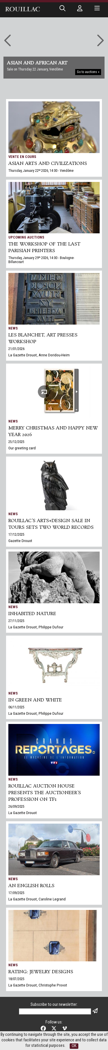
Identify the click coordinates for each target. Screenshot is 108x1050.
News (13, 328)
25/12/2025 (16, 442)
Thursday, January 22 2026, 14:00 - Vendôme (40, 171)
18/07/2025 (16, 979)
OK (74, 1045)
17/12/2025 (16, 535)
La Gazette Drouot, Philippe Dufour (35, 627)
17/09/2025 (16, 893)
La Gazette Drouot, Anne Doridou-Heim (39, 355)
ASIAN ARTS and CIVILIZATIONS (47, 163)
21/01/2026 (16, 349)
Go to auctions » (88, 72)
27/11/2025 (16, 621)
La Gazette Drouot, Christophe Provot (37, 985)
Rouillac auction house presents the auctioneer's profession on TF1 (44, 793)
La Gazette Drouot (22, 812)
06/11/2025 (16, 707)
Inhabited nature (32, 613)
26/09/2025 (16, 807)
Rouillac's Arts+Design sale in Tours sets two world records (51, 524)
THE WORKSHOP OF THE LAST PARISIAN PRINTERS (44, 247)
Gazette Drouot (20, 540)
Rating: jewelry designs (40, 972)
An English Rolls (31, 886)
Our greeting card (22, 448)
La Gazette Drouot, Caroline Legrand (37, 899)
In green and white (35, 700)
